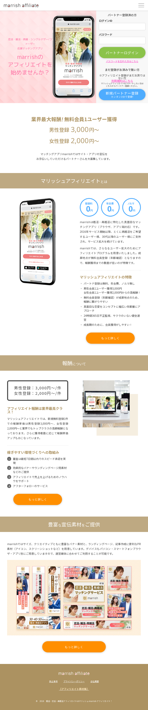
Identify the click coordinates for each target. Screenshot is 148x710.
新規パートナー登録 (122, 94)
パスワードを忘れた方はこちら (122, 61)
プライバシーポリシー (74, 681)
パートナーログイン (122, 52)
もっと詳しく (110, 338)
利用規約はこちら (122, 81)
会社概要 (94, 681)
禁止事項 (53, 681)
